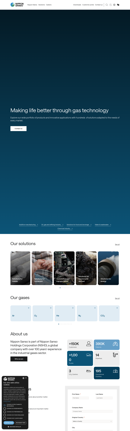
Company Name (77, 407)
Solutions (41, 5)
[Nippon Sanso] (17, 5)
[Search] (107, 5)
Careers (48, 5)
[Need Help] (110, 5)
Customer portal (88, 5)
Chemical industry (65, 228)
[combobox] (23, 378)
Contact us (99, 5)
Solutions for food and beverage (79, 224)
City (73, 427)
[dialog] (15, 402)
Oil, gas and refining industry (52, 224)
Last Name (99, 394)
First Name (75, 394)
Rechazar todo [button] (20, 423)
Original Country (77, 417)
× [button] (26, 378)
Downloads (77, 5)
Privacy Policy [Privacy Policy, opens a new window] (7, 401)
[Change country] (114, 5)
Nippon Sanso (32, 5)
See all (117, 244)
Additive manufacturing (28, 224)
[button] (15, 426)
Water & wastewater (103, 224)
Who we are (19, 359)
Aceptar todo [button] (9, 423)
